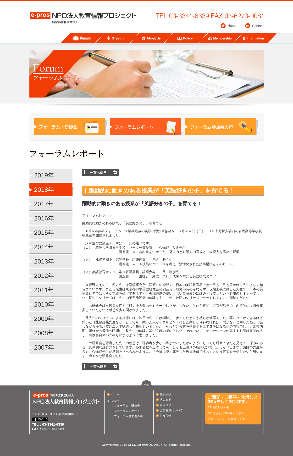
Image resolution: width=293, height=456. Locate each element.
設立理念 (165, 405)
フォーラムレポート (127, 410)
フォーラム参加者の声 (128, 416)
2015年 (44, 232)
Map (41, 419)
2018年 (44, 189)
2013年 (44, 261)
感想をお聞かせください (228, 413)
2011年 (44, 290)
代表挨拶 (165, 394)
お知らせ (165, 415)
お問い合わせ (221, 407)
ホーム (115, 394)
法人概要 (165, 399)
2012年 (44, 275)
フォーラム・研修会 (127, 405)
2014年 (44, 247)
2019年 (44, 175)
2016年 (44, 218)
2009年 (44, 318)
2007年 (44, 347)
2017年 (44, 204)
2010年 (44, 304)
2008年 (44, 333)
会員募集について (171, 410)
